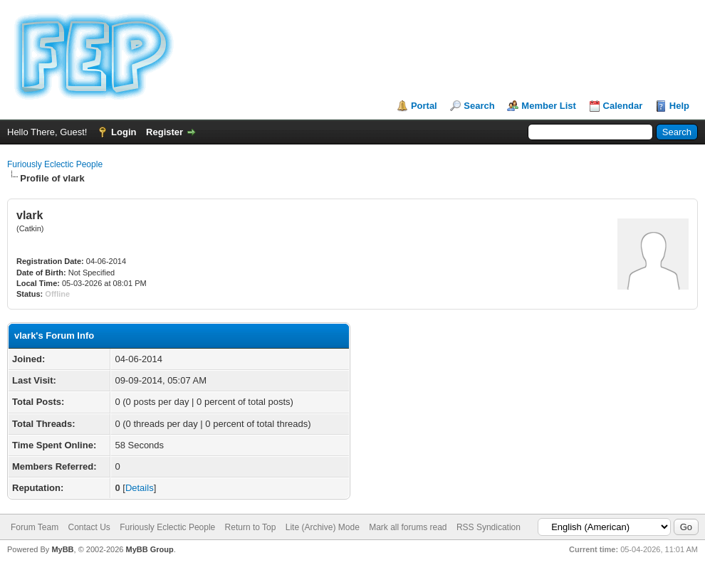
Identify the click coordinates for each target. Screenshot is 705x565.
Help (679, 105)
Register (164, 132)
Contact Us (89, 527)
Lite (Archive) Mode (323, 527)
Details (139, 487)
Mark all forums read (407, 527)
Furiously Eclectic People (55, 164)
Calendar (623, 105)
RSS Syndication (488, 527)
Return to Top (250, 527)
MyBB (62, 549)
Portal (424, 105)
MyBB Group (149, 549)
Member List (548, 105)
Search (479, 105)
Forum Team (34, 527)
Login (123, 132)
